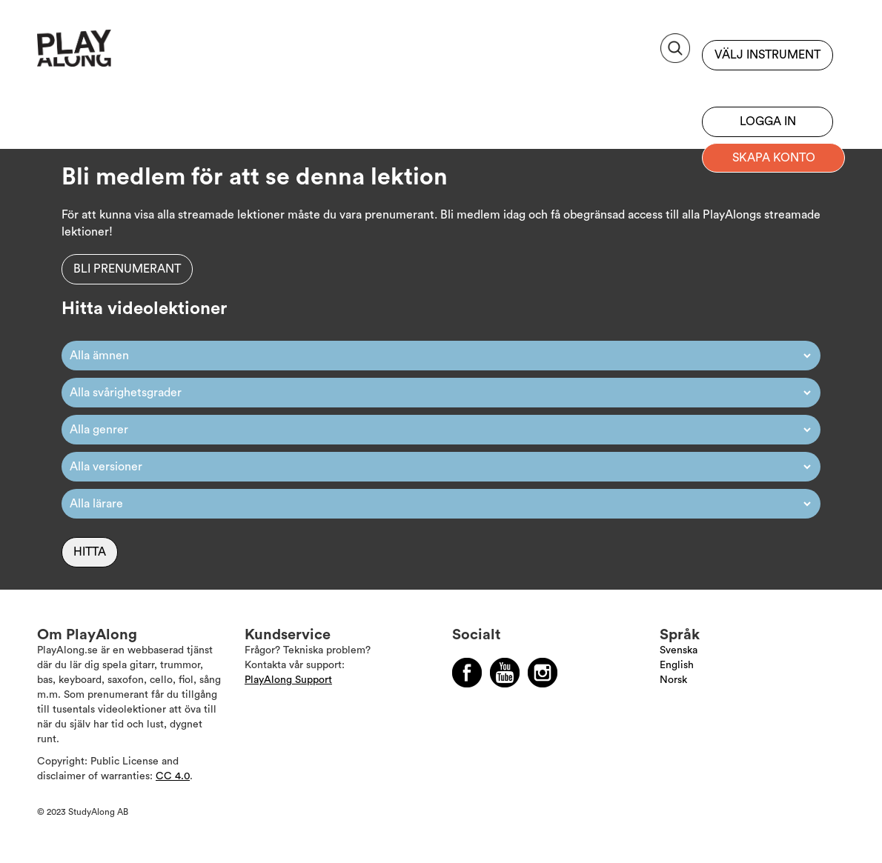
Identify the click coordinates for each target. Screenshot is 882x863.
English (677, 665)
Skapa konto (773, 158)
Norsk (673, 680)
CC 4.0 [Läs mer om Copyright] (173, 776)
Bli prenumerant (767, 85)
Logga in (768, 121)
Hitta (89, 552)
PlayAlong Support (288, 680)
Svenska (678, 650)
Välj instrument (767, 55)
